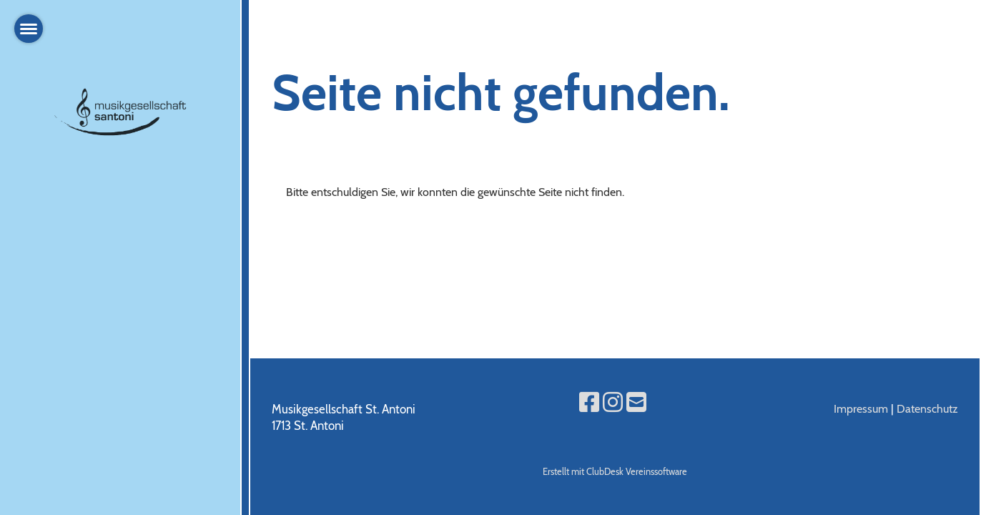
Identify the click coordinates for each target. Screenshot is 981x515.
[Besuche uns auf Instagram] (613, 402)
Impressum (861, 409)
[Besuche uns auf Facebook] (589, 402)
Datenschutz (927, 409)
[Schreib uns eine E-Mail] (636, 402)
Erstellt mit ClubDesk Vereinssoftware (615, 471)
